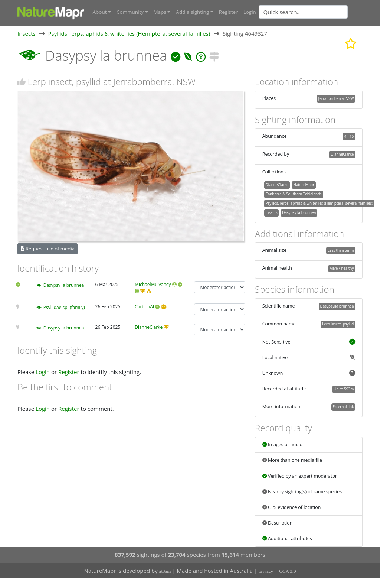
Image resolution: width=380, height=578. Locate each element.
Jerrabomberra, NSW (336, 98)
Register (228, 12)
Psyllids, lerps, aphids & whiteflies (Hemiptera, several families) (129, 33)
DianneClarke (149, 327)
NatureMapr (303, 184)
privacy (266, 571)
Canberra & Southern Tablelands (293, 193)
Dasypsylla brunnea (63, 285)
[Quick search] (303, 12)
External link (343, 406)
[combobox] (318, 12)
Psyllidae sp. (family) (64, 307)
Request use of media (48, 248)
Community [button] (130, 12)
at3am (165, 571)
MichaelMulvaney (153, 284)
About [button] (100, 12)
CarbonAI (144, 306)
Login (249, 12)
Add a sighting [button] (192, 12)
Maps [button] (160, 12)
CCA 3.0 (287, 571)
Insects (26, 33)
